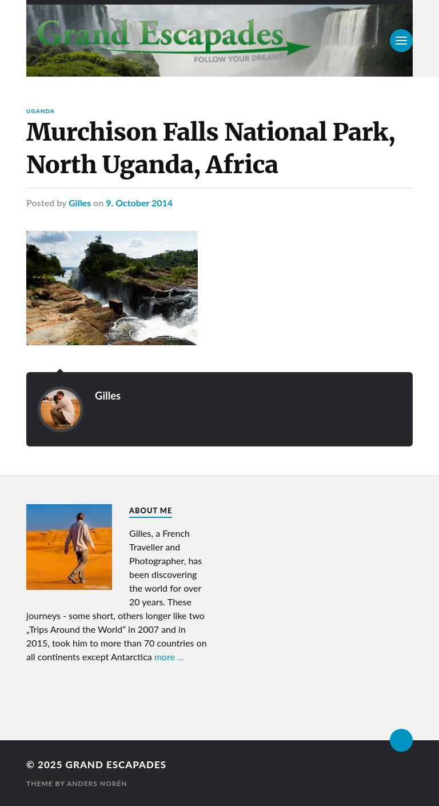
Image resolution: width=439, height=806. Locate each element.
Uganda (40, 110)
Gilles (80, 202)
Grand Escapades (116, 765)
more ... (169, 656)
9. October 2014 (139, 202)
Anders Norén (97, 783)
